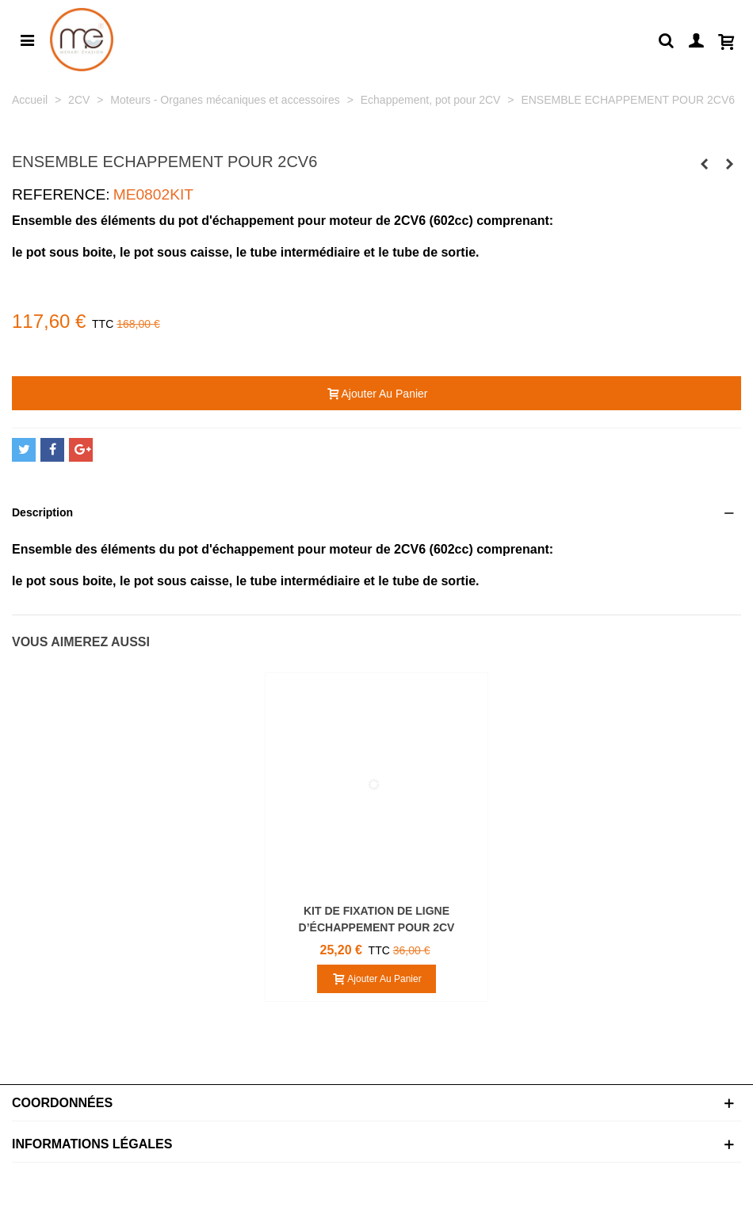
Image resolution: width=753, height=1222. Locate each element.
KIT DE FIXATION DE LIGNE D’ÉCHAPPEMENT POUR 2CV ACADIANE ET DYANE (377, 927)
